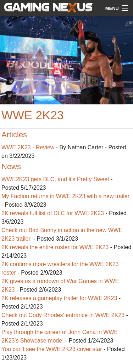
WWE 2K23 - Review (27, 147)
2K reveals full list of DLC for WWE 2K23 (52, 213)
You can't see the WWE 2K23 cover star (51, 349)
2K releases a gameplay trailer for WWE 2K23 (59, 298)
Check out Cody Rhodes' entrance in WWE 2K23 (63, 315)
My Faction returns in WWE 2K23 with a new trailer (65, 196)
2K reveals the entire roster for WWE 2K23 (55, 247)
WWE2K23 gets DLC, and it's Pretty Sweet (55, 179)
